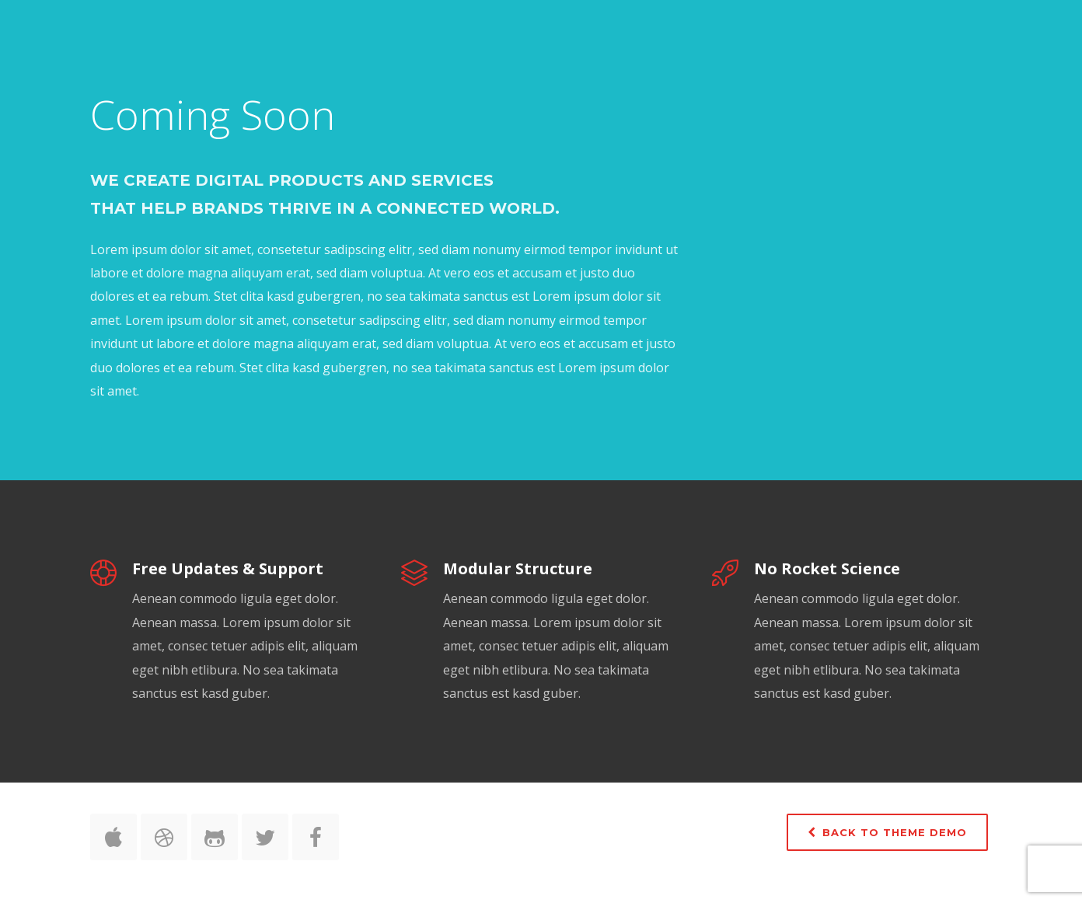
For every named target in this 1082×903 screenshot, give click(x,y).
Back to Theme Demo (887, 832)
